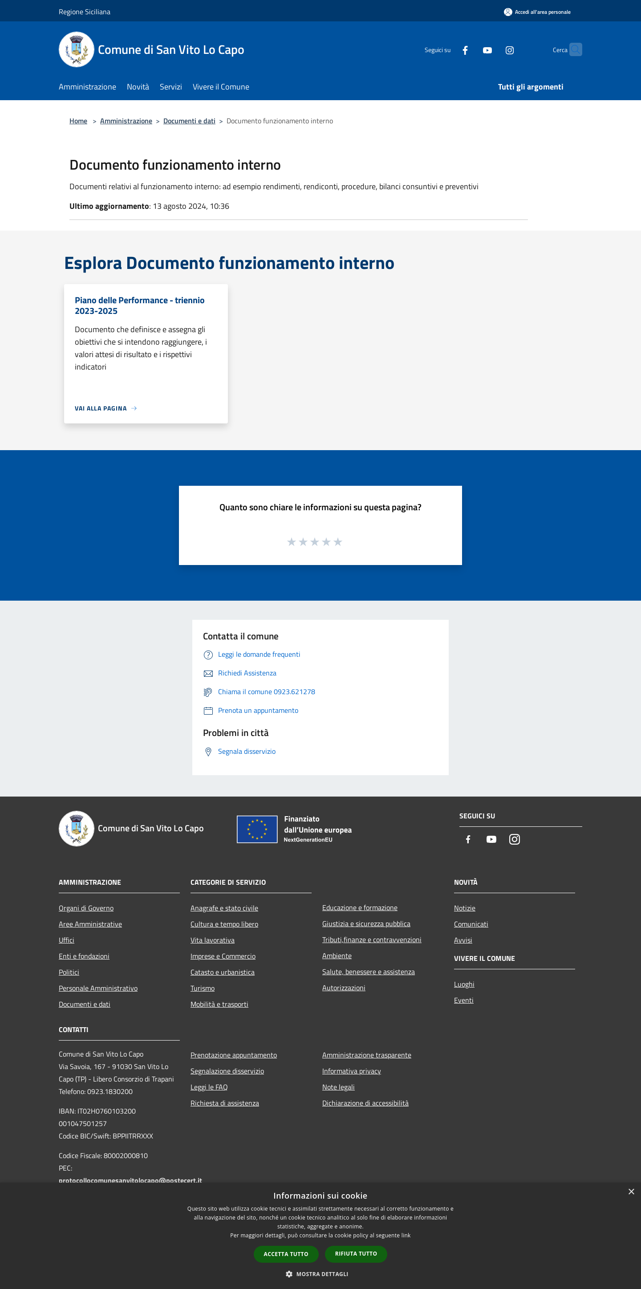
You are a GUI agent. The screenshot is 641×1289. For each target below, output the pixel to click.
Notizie (464, 908)
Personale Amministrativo (98, 988)
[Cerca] (571, 49)
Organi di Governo (86, 908)
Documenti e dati (189, 120)
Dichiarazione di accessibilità (365, 1103)
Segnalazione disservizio (227, 1070)
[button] (320, 1273)
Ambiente (337, 955)
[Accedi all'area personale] (537, 11)
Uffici (66, 940)
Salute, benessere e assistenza (368, 971)
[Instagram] (492, 49)
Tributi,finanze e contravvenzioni (372, 939)
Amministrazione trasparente (366, 1054)
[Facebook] (448, 49)
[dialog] (320, 1236)
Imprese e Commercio (223, 956)
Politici (69, 972)
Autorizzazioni (343, 987)
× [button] (631, 1192)
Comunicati (471, 924)
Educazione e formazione (360, 907)
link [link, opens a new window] (406, 1235)
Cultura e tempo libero (224, 924)
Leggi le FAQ (209, 1087)
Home (78, 120)
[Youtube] (470, 49)
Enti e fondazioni (84, 956)
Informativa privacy (351, 1070)
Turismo (203, 988)
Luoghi (464, 984)
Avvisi (463, 940)
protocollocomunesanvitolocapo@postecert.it (130, 1180)
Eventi (464, 1000)
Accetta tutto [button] (286, 1254)
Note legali (338, 1087)
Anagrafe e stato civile (224, 908)
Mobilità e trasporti (219, 1004)
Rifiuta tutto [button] (356, 1253)
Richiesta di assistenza (225, 1103)
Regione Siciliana (84, 11)
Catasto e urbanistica (223, 972)
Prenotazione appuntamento (234, 1054)
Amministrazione (126, 120)
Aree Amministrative (90, 924)
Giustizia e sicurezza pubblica (366, 923)
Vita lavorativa (213, 940)
